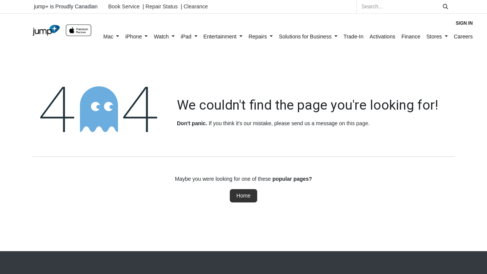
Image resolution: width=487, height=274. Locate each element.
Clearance (195, 6)
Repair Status (161, 6)
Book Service (124, 6)
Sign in (464, 23)
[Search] (445, 6)
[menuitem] (111, 37)
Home (243, 196)
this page (357, 123)
